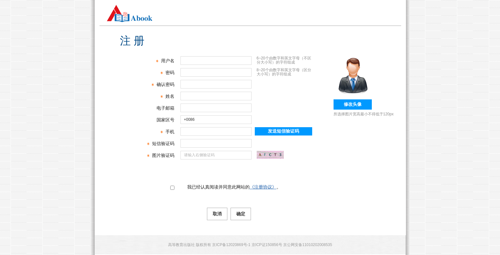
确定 (240, 213)
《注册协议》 (263, 186)
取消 (217, 213)
